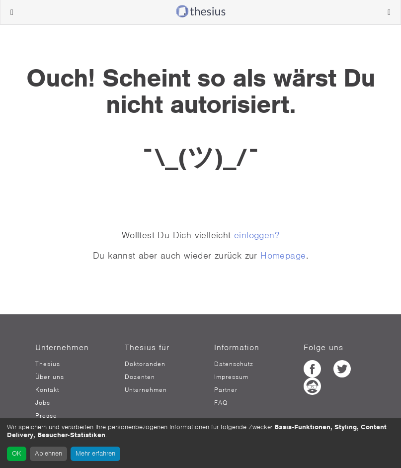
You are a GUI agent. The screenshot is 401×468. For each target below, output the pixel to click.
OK (16, 453)
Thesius (47, 364)
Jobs (42, 403)
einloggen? (256, 235)
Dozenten (140, 377)
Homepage (283, 255)
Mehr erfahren (95, 453)
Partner (226, 390)
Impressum (231, 377)
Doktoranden (145, 364)
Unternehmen (146, 390)
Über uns (49, 377)
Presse (46, 416)
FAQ (221, 403)
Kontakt (47, 390)
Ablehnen (48, 453)
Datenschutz (233, 364)
